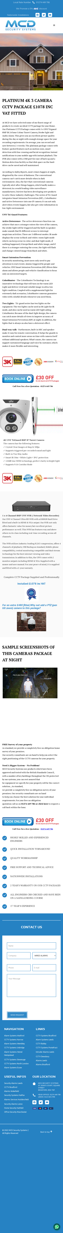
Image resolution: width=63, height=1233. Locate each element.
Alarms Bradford (43, 1064)
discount (43, 9)
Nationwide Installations (18, 15)
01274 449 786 (43, 2)
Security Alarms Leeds (13, 1083)
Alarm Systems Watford (14, 1036)
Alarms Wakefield (11, 1091)
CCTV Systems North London (16, 1064)
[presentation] (24, 1004)
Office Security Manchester (15, 1112)
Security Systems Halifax (14, 1095)
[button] (22, 2)
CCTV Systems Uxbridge (14, 1048)
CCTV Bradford (10, 1087)
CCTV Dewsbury (42, 1056)
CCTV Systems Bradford (46, 1036)
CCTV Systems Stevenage (14, 1060)
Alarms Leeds (41, 1060)
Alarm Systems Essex (13, 1068)
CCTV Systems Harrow (13, 1040)
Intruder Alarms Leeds (45, 1052)
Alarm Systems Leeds (45, 1040)
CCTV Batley (41, 1044)
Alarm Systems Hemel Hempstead (13, 1053)
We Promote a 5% (24, 9)
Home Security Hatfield (13, 1108)
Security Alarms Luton (13, 1104)
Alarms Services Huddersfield (16, 1099)
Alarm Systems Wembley (14, 1044)
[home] (20, 25)
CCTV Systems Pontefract (46, 1048)
